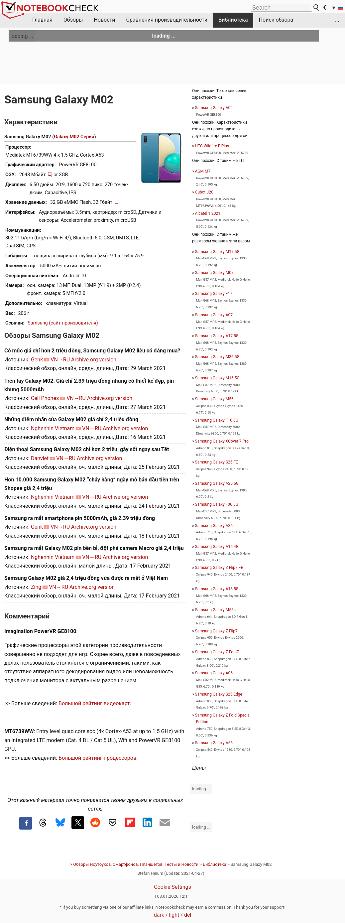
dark (159, 915)
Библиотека (233, 20)
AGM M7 (203, 171)
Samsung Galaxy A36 (214, 525)
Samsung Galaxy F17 (213, 293)
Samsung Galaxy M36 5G (217, 356)
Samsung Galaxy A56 (214, 742)
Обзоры (73, 20)
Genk (37, 359)
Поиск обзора (276, 20)
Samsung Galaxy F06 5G (216, 504)
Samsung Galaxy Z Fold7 (217, 652)
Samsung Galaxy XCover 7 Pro (222, 441)
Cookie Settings (172, 887)
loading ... (21, 36)
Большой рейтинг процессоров (97, 758)
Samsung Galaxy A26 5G (217, 483)
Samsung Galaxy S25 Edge (218, 694)
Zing (36, 587)
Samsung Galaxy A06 (214, 673)
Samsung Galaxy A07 (214, 315)
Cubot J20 (204, 192)
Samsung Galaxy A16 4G (217, 546)
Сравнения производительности (166, 20)
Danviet (40, 458)
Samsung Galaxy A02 (214, 107)
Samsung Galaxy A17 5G (217, 335)
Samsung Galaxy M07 (214, 272)
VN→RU (60, 359)
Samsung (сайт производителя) (63, 323)
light (174, 915)
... (337, 20)
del (187, 915)
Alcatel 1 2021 (207, 213)
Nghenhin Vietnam (52, 428)
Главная (42, 20)
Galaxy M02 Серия (74, 137)
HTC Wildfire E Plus (212, 146)
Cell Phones (45, 398)
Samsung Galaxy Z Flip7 (216, 631)
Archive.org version (93, 359)
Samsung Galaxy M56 (214, 399)
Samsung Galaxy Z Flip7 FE (219, 567)
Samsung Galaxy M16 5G (217, 378)
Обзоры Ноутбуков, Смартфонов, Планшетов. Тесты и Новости (135, 864)
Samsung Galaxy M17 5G (217, 251)
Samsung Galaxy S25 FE (216, 462)
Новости (104, 20)
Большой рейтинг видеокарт (94, 703)
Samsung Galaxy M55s (215, 609)
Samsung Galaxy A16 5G (217, 589)
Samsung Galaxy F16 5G (216, 420)
